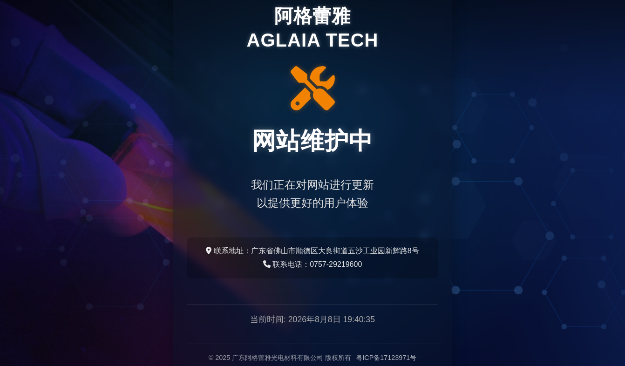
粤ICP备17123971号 (386, 357)
